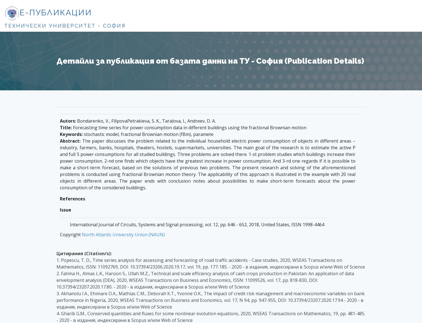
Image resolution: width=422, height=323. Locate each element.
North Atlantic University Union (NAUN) (123, 235)
